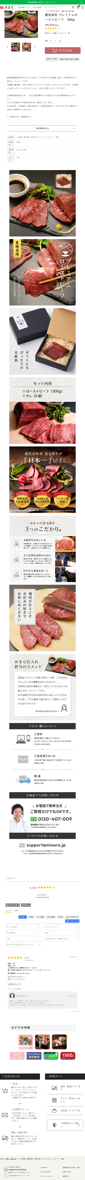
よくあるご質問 (45, 1172)
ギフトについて (50, 7)
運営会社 (65, 1176)
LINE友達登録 (32, 2)
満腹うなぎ (25, 7)
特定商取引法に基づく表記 (71, 1167)
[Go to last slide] (8, 47)
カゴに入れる (65, 50)
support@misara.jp (15, 1170)
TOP (1, 1159)
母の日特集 (37, 7)
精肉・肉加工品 (11, 1159)
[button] (15, 47)
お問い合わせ (67, 1172)
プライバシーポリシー (47, 1176)
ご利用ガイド (44, 1167)
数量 (46, 41)
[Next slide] (34, 47)
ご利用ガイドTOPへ (70, 1125)
